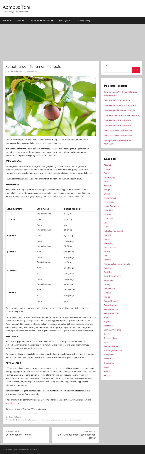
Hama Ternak (110, 198)
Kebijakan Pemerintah (113, 231)
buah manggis (18, 420)
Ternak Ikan (109, 355)
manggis (49, 420)
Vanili (106, 367)
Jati (105, 223)
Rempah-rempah (111, 309)
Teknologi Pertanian (113, 350)
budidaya (28, 420)
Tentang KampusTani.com (41, 20)
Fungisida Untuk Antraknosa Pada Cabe (121, 115)
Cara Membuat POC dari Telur (117, 100)
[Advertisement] (72, 42)
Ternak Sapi (109, 359)
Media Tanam (110, 247)
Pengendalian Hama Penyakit (117, 264)
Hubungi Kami (65, 20)
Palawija (107, 260)
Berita (106, 173)
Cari (106, 65)
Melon (107, 251)
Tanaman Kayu (110, 338)
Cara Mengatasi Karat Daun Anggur (119, 110)
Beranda (7, 20)
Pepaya (107, 268)
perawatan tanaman (61, 420)
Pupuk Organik (110, 305)
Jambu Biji (108, 218)
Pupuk (107, 297)
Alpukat (107, 165)
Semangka (109, 326)
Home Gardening (111, 206)
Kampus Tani (16, 7)
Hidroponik (109, 202)
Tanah (106, 334)
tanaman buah (75, 420)
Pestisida (108, 272)
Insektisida (108, 210)
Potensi (107, 293)
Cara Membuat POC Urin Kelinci (118, 120)
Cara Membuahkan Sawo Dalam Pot (120, 105)
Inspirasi (107, 214)
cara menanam (39, 420)
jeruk (106, 227)
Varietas (107, 371)
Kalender (20, 20)
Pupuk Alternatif (111, 301)
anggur (107, 169)
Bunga (107, 190)
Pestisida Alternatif (112, 276)
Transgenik (109, 363)
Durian (107, 194)
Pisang (107, 284)
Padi (106, 256)
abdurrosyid (32, 71)
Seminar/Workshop (112, 330)
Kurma (107, 239)
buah (11, 420)
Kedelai (107, 235)
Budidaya (17, 417)
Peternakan (109, 280)
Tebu (106, 342)
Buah (11, 417)
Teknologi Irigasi (111, 346)
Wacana (107, 375)
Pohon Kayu (109, 289)
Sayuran (107, 321)
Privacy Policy (84, 20)
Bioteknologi (109, 177)
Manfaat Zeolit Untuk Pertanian (118, 130)
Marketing (108, 243)
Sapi (106, 317)
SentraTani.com (12, 403)
